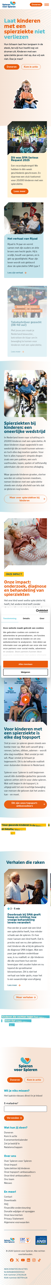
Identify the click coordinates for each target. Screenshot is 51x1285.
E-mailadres (11, 1103)
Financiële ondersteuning (17, 1207)
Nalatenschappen (13, 1147)
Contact (8, 1196)
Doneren (8, 1132)
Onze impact (10, 1164)
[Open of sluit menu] (46, 4)
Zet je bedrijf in (12, 1143)
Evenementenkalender (16, 1139)
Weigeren (25, 672)
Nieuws (8, 1183)
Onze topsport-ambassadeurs (19, 1171)
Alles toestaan (26, 664)
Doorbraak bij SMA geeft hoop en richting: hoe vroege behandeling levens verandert (24, 922)
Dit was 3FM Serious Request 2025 (24, 161)
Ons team (9, 1179)
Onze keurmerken (13, 1215)
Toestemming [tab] (9, 618)
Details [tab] (26, 618)
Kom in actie (10, 1136)
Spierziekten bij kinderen (17, 1168)
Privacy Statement (14, 1218)
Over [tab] (42, 618)
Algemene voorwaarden (16, 1222)
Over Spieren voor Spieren (18, 1160)
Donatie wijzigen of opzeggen (19, 1211)
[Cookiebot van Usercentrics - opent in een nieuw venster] (36, 611)
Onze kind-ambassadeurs (17, 1175)
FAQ (6, 1204)
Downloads (10, 1200)
